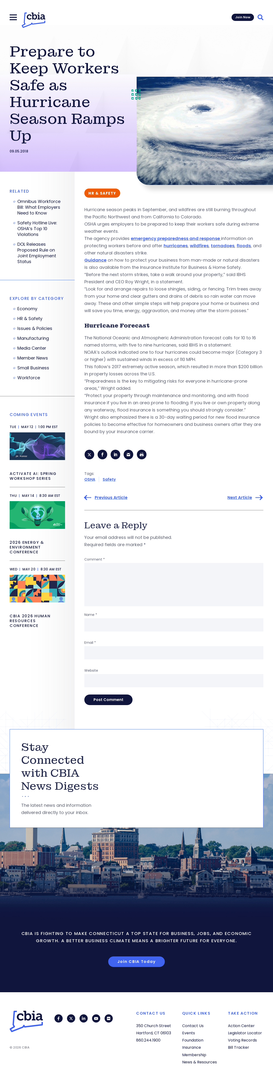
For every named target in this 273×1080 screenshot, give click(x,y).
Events (188, 1033)
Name (90, 615)
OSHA (89, 479)
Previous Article (111, 498)
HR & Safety (29, 319)
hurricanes (176, 246)
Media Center (31, 348)
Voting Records (242, 1040)
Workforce (28, 378)
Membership (194, 1055)
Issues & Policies (34, 328)
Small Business (33, 368)
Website (91, 670)
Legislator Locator (245, 1033)
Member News (32, 358)
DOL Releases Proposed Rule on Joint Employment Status (36, 253)
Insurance (191, 1047)
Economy (27, 309)
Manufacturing (33, 338)
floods (244, 246)
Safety (109, 479)
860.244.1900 (148, 1040)
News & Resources (199, 1062)
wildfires (199, 246)
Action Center (241, 1026)
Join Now (242, 17)
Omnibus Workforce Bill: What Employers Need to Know (38, 207)
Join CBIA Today (136, 962)
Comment (94, 559)
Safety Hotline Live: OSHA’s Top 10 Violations (37, 228)
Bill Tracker (238, 1047)
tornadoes (222, 246)
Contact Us (193, 1026)
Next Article (239, 498)
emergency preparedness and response (176, 238)
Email (90, 642)
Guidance (95, 260)
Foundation (192, 1040)
